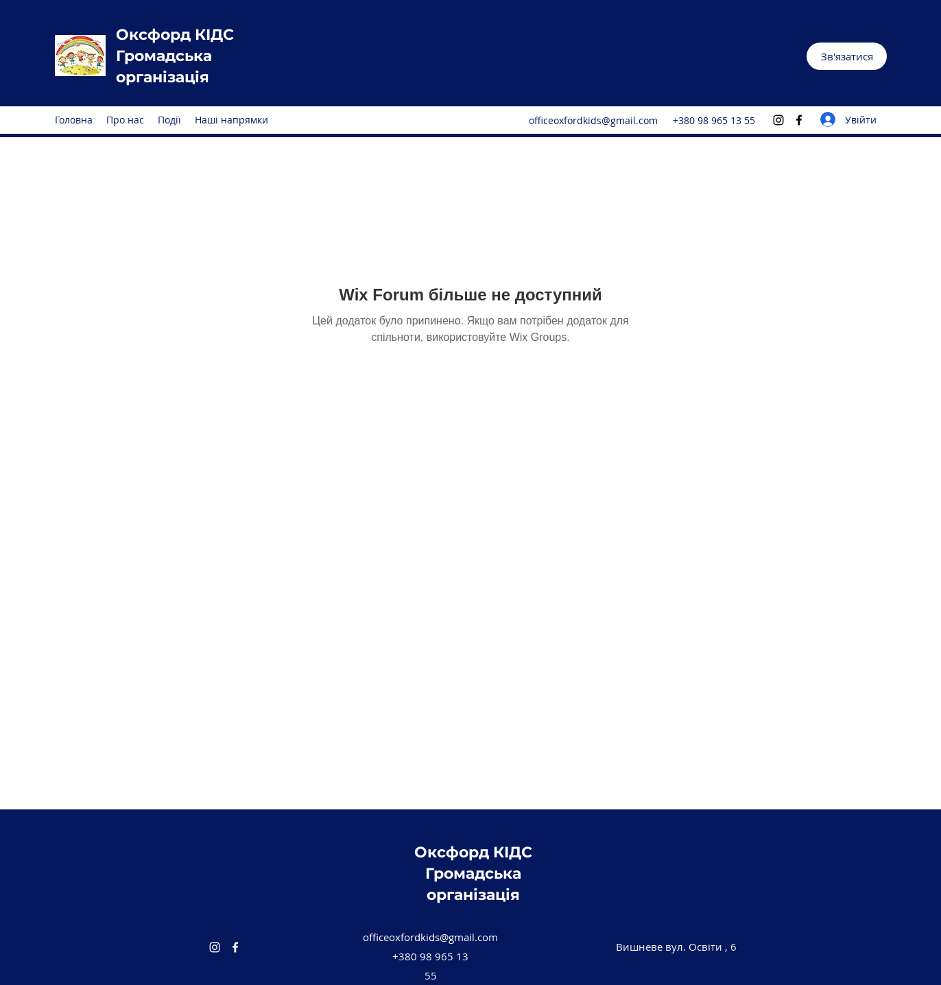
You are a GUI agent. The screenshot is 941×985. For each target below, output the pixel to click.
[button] (847, 56)
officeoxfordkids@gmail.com (593, 120)
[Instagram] (778, 120)
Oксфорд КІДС (175, 34)
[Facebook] (799, 120)
